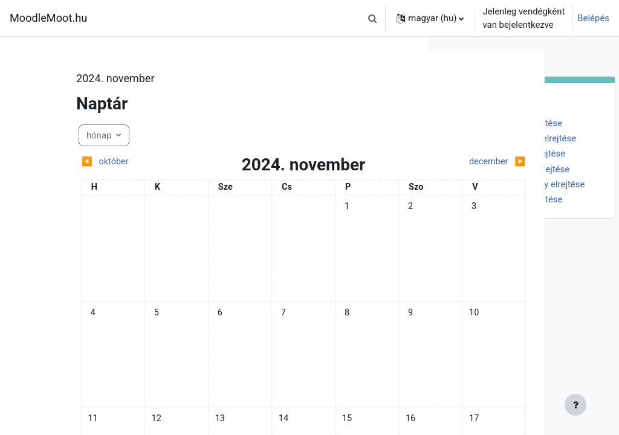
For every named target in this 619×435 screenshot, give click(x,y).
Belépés (593, 18)
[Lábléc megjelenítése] (398, 405)
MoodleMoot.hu (48, 17)
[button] (372, 18)
